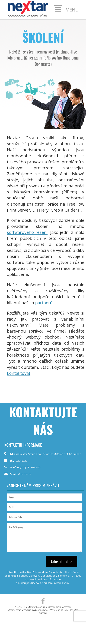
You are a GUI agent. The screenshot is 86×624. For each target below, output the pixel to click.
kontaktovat (18, 373)
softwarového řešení (27, 232)
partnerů (44, 303)
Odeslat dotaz (61, 561)
